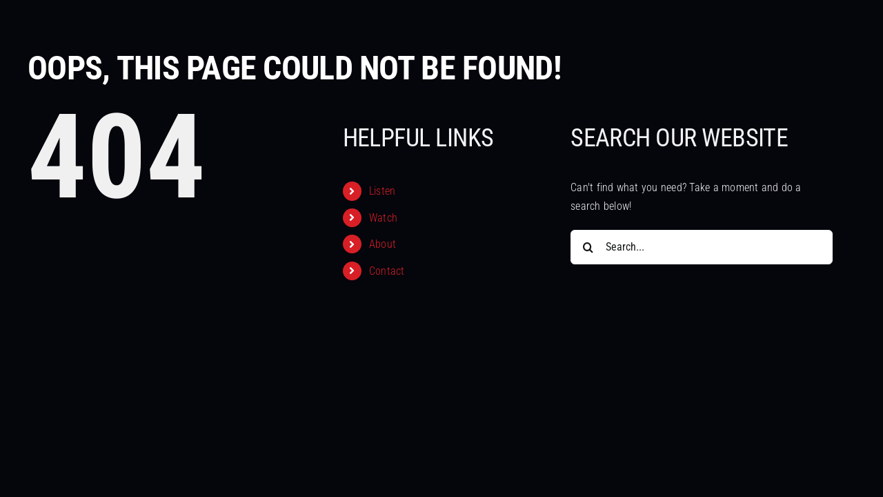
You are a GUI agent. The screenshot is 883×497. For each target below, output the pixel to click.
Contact (387, 270)
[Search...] (702, 247)
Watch (383, 217)
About (382, 244)
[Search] (588, 247)
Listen (382, 190)
